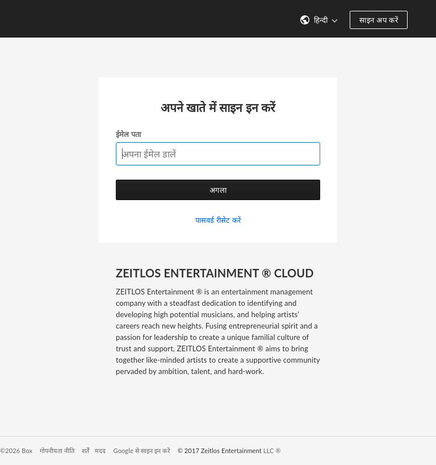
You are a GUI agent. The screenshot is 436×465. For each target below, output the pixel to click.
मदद (100, 450)
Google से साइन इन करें (142, 450)
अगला (218, 189)
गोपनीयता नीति (57, 450)
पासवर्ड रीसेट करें (218, 220)
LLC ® (272, 450)
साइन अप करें (378, 19)
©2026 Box (16, 450)
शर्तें (85, 450)
